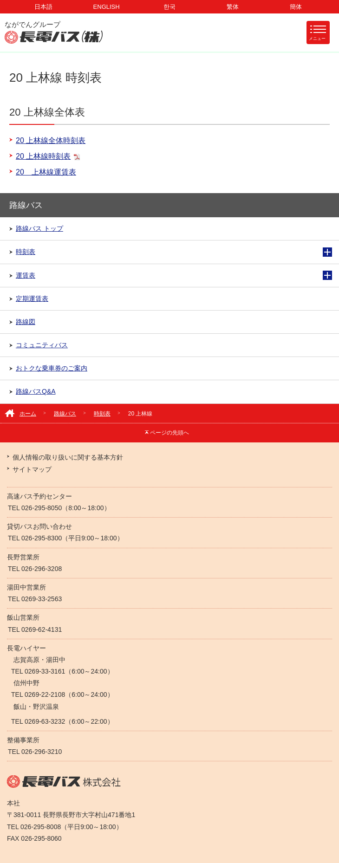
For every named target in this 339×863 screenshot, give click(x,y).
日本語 (43, 6)
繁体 (233, 6)
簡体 (296, 6)
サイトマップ (32, 469)
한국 (169, 6)
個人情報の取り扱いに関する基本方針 (68, 457)
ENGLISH (106, 6)
